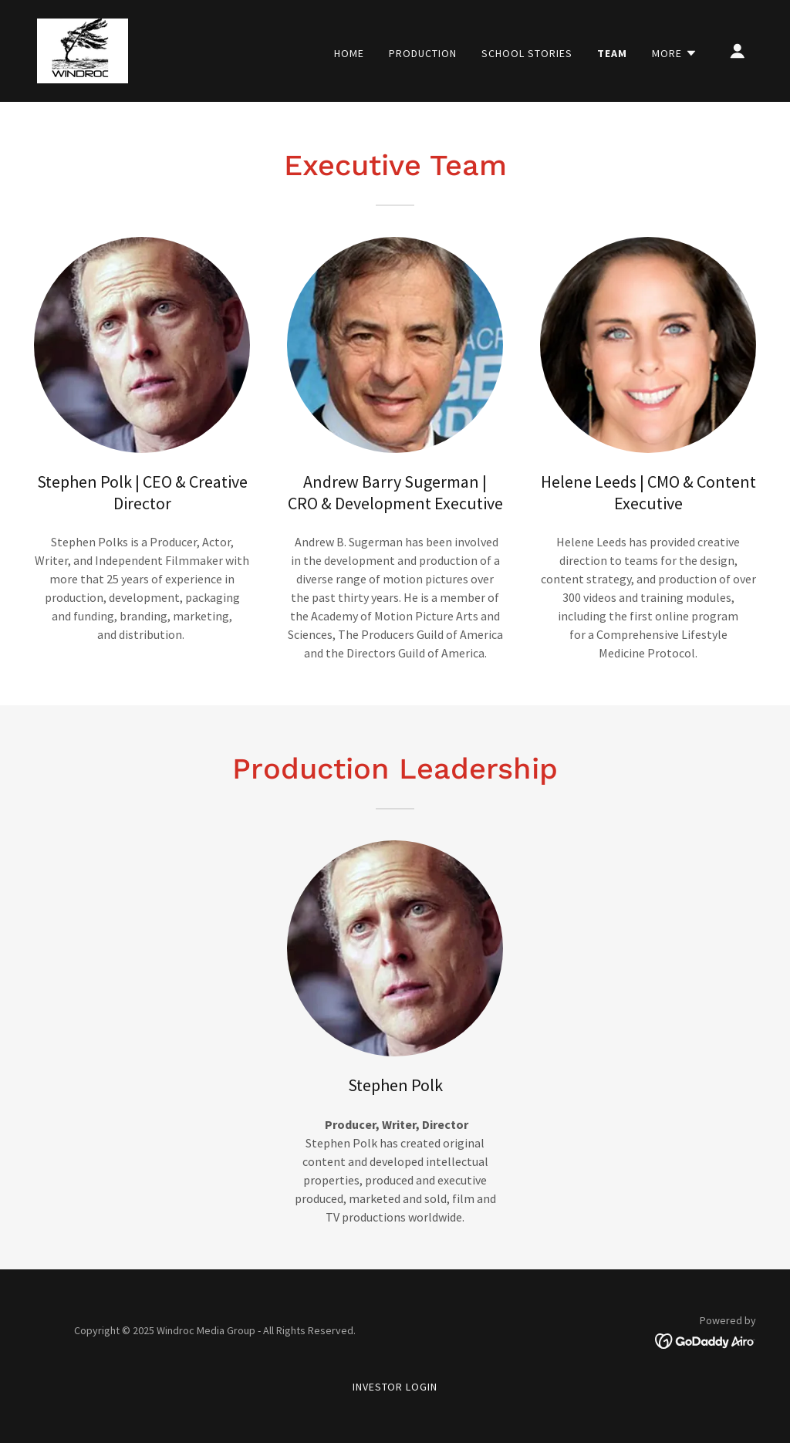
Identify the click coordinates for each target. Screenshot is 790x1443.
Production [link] (423, 53)
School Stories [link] (526, 53)
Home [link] (349, 53)
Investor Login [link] (395, 1387)
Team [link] (612, 53)
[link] (82, 49)
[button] (674, 53)
